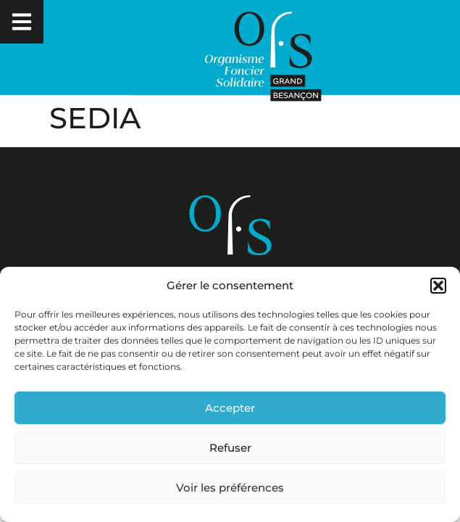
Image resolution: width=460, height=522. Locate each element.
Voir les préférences (230, 487)
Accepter (230, 408)
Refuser (230, 448)
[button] (438, 285)
